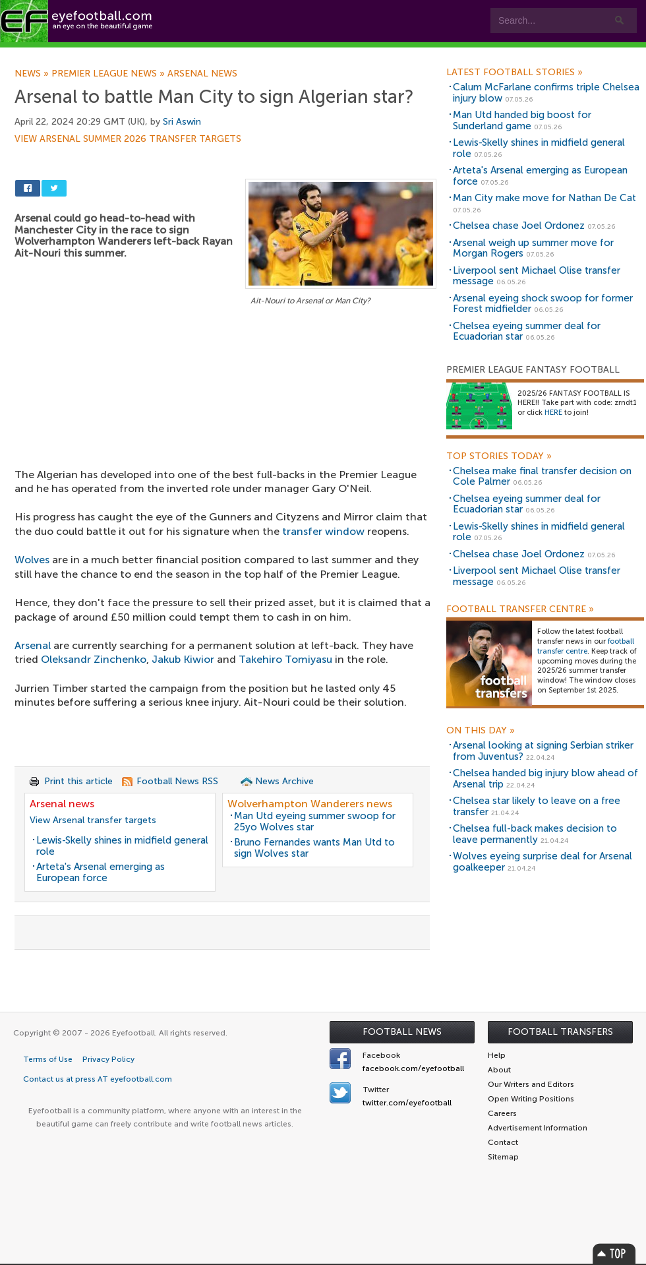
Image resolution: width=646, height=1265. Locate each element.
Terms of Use (48, 1059)
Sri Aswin (182, 121)
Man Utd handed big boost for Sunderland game (522, 120)
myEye (338, 53)
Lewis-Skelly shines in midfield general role (122, 845)
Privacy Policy (108, 1059)
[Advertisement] (225, 406)
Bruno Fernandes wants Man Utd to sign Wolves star (314, 847)
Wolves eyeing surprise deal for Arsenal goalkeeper (542, 861)
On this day (480, 730)
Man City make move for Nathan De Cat (544, 198)
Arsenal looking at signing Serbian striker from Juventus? (543, 750)
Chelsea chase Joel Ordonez (519, 225)
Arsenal (33, 645)
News (33, 74)
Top (614, 1253)
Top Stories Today (499, 456)
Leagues (268, 53)
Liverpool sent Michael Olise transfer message (536, 276)
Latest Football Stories (514, 72)
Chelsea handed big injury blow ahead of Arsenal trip (545, 778)
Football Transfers (560, 1031)
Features (196, 53)
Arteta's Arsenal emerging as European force (100, 872)
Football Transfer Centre (520, 609)
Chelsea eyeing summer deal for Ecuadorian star (527, 331)
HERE (553, 412)
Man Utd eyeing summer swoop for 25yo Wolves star (315, 821)
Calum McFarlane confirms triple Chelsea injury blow (546, 92)
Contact (412, 53)
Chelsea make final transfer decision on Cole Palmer (542, 476)
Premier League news (109, 74)
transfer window (323, 531)
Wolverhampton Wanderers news (309, 803)
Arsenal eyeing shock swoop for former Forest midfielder (543, 303)
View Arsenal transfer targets (93, 820)
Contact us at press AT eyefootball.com (97, 1079)
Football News (402, 1031)
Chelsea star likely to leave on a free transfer (536, 806)
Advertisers (491, 53)
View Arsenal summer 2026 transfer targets (128, 139)
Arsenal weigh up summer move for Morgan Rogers (533, 248)
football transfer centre (585, 646)
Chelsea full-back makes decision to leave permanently (535, 834)
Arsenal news (202, 74)
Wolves (32, 559)
